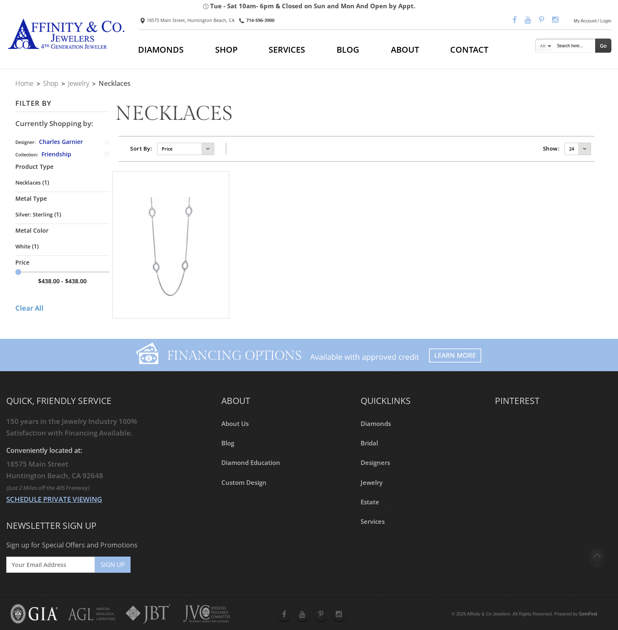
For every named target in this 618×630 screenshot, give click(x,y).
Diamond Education (250, 462)
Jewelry (78, 83)
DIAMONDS (161, 49)
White (22, 246)
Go (603, 45)
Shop (50, 83)
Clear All (29, 308)
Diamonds (376, 423)
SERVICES (287, 49)
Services (373, 521)
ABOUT (405, 49)
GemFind (588, 613)
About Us (235, 423)
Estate (370, 501)
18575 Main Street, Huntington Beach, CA (188, 20)
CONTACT (469, 49)
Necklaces (28, 182)
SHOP (226, 49)
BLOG (348, 49)
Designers (375, 462)
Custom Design (244, 481)
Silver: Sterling (34, 214)
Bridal (369, 443)
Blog (227, 443)
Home (24, 83)
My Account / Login (592, 20)
